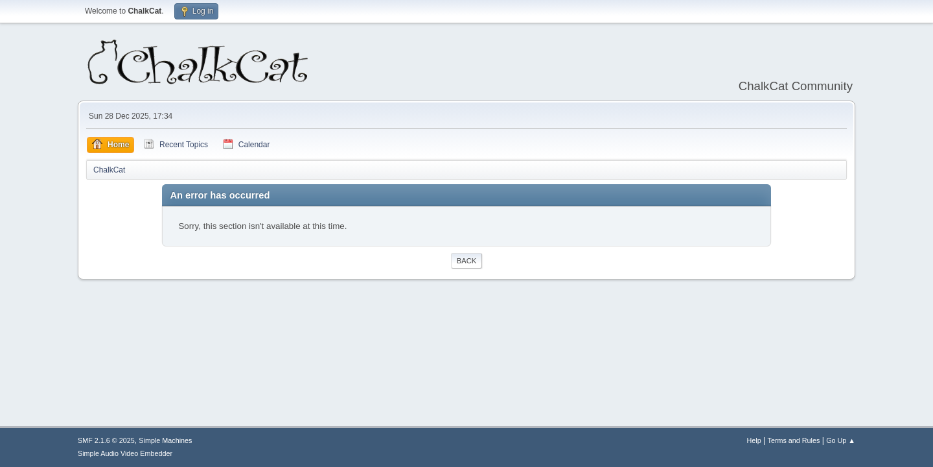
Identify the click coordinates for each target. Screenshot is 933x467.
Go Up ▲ (840, 440)
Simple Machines (165, 440)
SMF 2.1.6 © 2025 (106, 440)
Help (754, 440)
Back (466, 261)
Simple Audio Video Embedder (125, 453)
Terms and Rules (794, 440)
